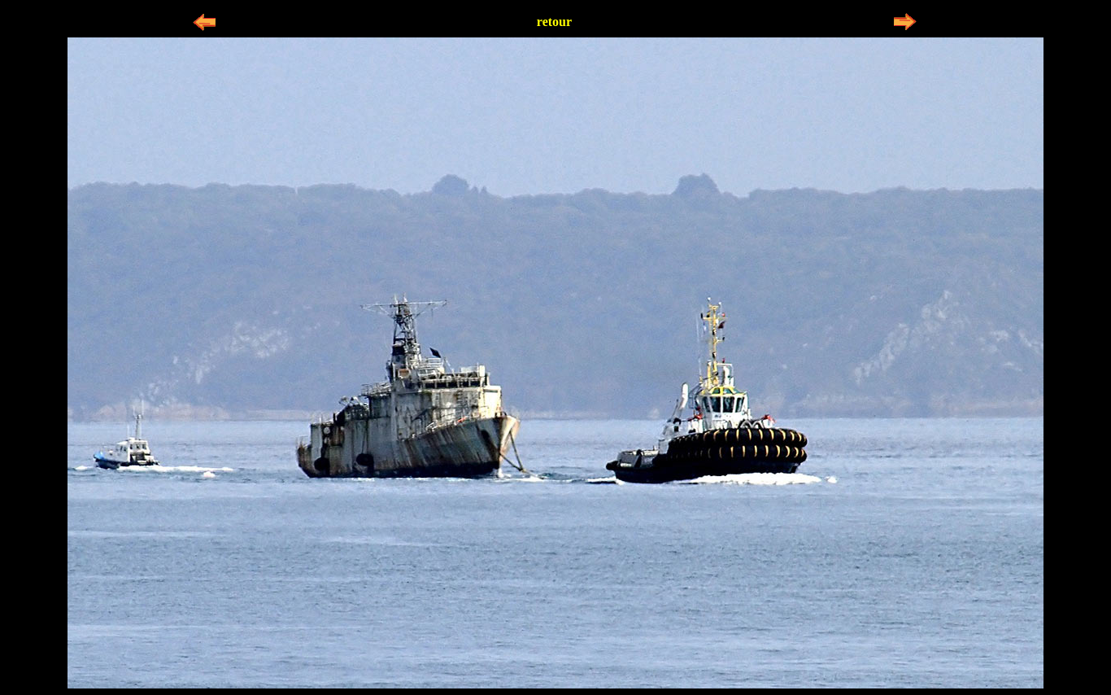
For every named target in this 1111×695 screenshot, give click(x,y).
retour (554, 21)
